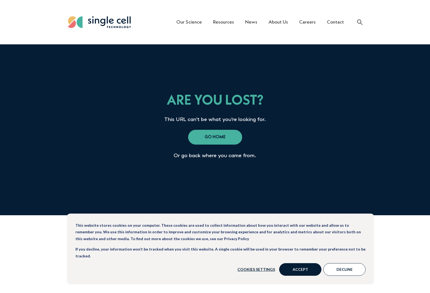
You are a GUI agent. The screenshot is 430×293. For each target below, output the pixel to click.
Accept (300, 269)
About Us (278, 22)
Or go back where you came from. (215, 155)
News (251, 22)
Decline (344, 269)
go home (215, 137)
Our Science (189, 22)
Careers (307, 22)
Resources (223, 22)
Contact (335, 22)
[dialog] (220, 249)
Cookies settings (256, 269)
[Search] (360, 22)
